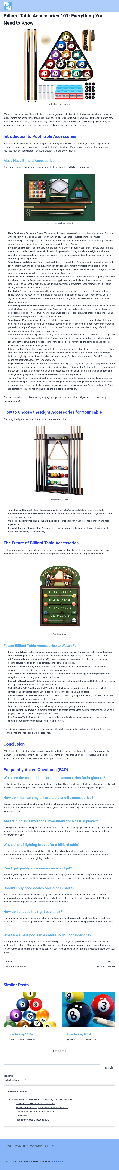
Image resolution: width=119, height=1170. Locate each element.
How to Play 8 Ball (79, 1034)
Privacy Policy (20, 1146)
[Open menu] (112, 6)
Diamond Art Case (88, 964)
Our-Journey (36, 1146)
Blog (47, 1146)
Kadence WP (56, 1161)
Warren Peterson (17, 1040)
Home (8, 1146)
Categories (8, 1076)
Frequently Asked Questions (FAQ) (33, 1119)
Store (55, 1146)
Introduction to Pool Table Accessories (35, 1103)
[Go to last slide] (9, 1020)
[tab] (53, 1051)
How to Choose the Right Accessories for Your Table (42, 1107)
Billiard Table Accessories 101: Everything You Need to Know (42, 1099)
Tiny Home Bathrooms (30, 964)
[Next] (110, 1020)
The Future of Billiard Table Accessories (35, 1111)
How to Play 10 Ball (21, 1034)
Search (108, 1067)
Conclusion (21, 1115)
